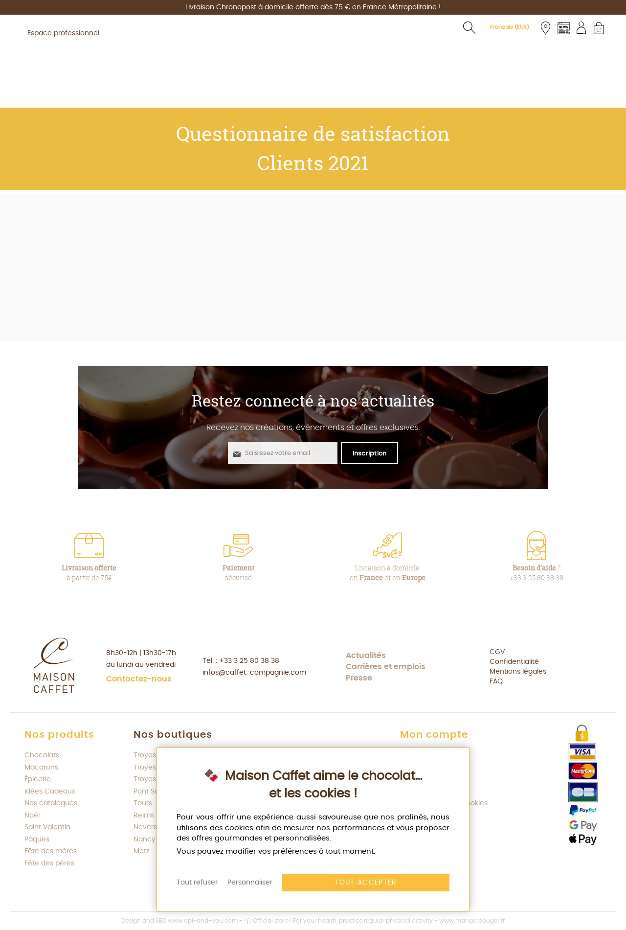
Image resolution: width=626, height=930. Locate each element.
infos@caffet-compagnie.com (254, 672)
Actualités (366, 655)
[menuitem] (130, 94)
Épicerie (37, 779)
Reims (144, 815)
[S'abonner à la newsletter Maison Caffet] (370, 453)
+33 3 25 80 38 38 (249, 661)
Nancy (145, 839)
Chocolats (41, 755)
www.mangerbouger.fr (472, 921)
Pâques (36, 839)
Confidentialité (514, 661)
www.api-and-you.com (203, 921)
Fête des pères (49, 863)
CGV (497, 652)
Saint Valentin (47, 827)
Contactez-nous (139, 679)
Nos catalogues (50, 803)
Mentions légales (518, 671)
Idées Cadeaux (49, 791)
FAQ (496, 681)
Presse (359, 678)
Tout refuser (197, 882)
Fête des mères (50, 851)
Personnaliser (249, 882)
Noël (32, 815)
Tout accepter (366, 882)
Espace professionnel (63, 33)
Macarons (41, 767)
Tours (143, 803)
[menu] (313, 94)
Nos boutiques (173, 735)
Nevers (145, 827)
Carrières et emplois (385, 667)
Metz (141, 851)
